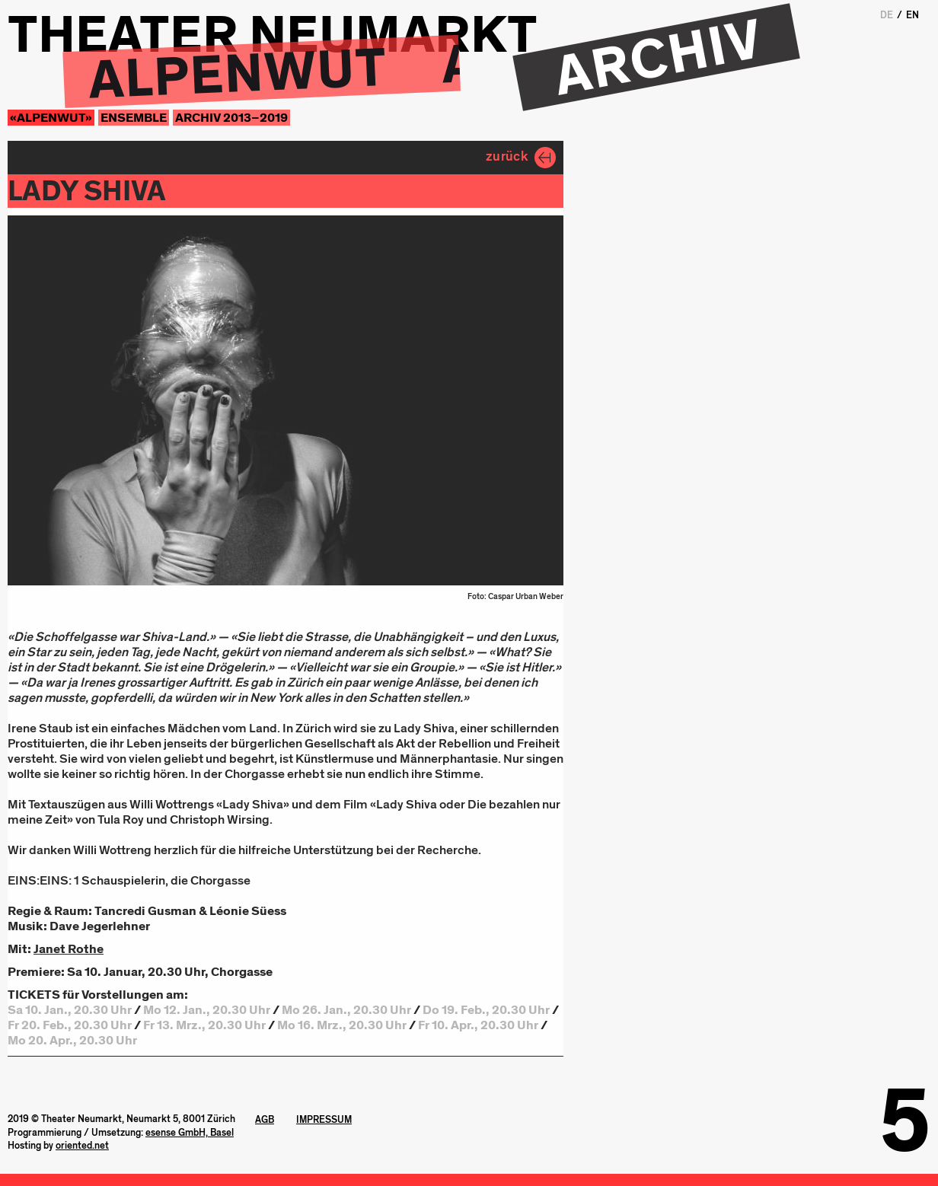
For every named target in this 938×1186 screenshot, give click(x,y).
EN (912, 15)
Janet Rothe (69, 949)
